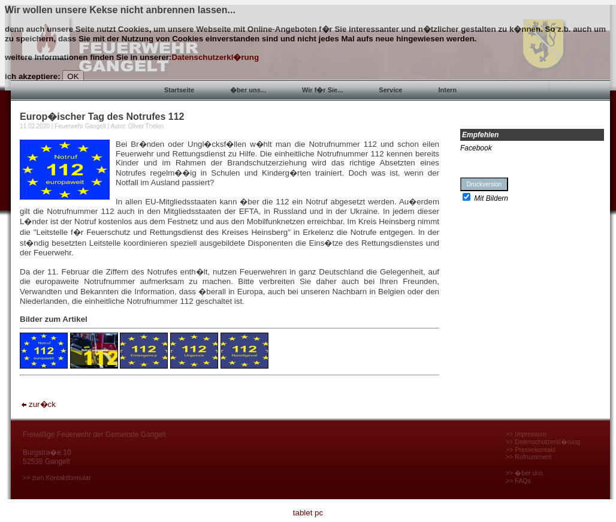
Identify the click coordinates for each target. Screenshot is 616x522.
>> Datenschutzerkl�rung (543, 441)
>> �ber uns (524, 472)
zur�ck (38, 404)
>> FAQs (518, 480)
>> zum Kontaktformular (57, 477)
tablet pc (308, 512)
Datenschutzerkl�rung (215, 57)
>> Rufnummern (529, 456)
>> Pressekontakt (530, 449)
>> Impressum (526, 433)
